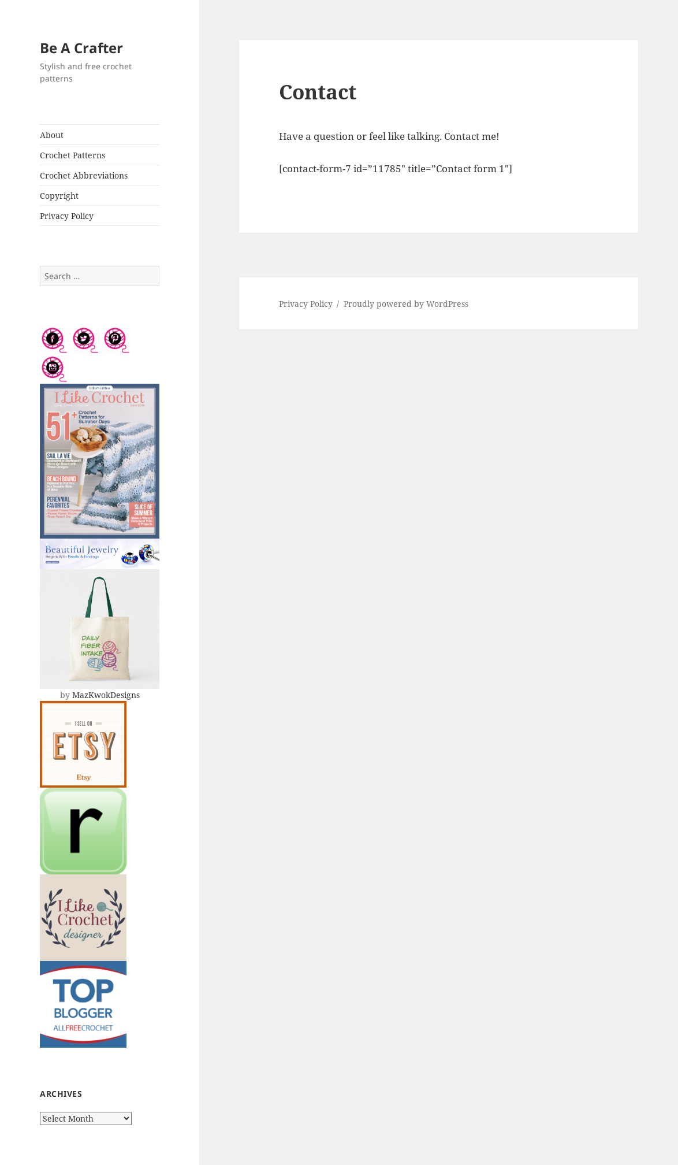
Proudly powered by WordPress (406, 303)
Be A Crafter (81, 47)
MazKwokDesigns (106, 694)
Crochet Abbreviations (84, 175)
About (52, 134)
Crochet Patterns (72, 155)
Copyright (59, 195)
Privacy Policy (67, 215)
